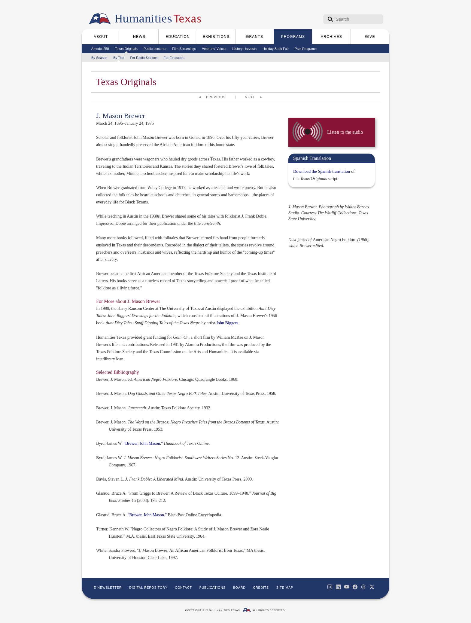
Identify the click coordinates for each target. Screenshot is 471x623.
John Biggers (227, 323)
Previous (216, 97)
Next (250, 97)
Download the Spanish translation (321, 171)
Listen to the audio (345, 132)
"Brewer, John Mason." (143, 443)
